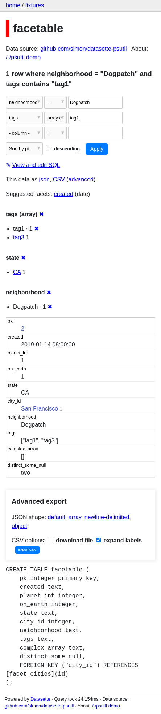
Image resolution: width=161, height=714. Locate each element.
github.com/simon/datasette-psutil (83, 49)
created (63, 194)
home (13, 5)
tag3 (18, 237)
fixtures (34, 5)
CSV (59, 179)
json (44, 179)
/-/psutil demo (23, 57)
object (19, 526)
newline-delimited (106, 517)
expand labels (119, 540)
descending (63, 148)
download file (71, 540)
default (56, 517)
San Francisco (39, 409)
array (75, 517)
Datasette (40, 699)
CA (17, 272)
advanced (81, 179)
